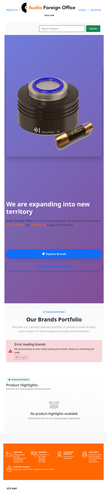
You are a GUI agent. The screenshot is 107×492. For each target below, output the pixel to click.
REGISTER (96, 10)
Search (93, 28)
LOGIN (82, 10)
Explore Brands (54, 254)
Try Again (21, 357)
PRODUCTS (12, 10)
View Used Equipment (54, 266)
